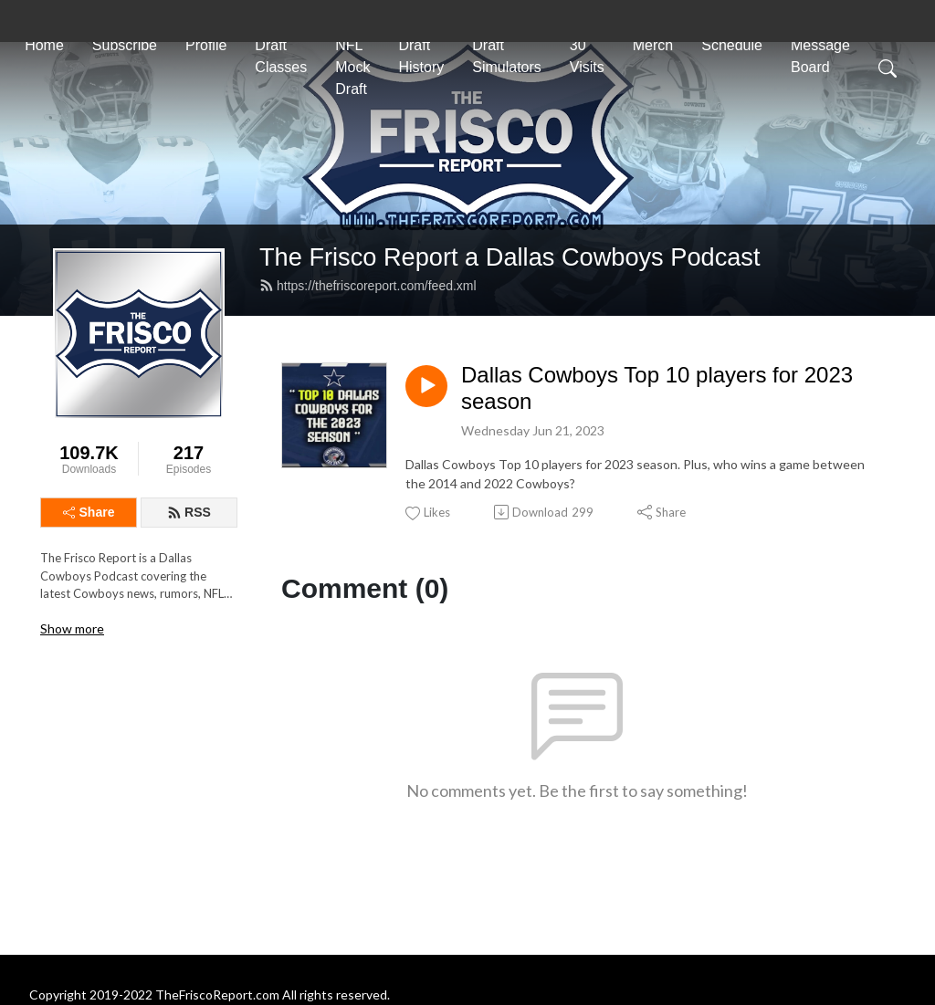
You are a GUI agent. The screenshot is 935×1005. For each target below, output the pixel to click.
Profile (205, 45)
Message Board (820, 56)
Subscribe (124, 45)
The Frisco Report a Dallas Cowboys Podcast (510, 257)
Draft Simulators (506, 56)
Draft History (421, 56)
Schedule (731, 45)
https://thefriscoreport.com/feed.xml (368, 285)
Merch (653, 45)
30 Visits (587, 56)
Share (89, 512)
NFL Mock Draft (352, 67)
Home (44, 45)
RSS (189, 512)
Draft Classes (281, 56)
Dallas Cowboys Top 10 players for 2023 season (657, 388)
